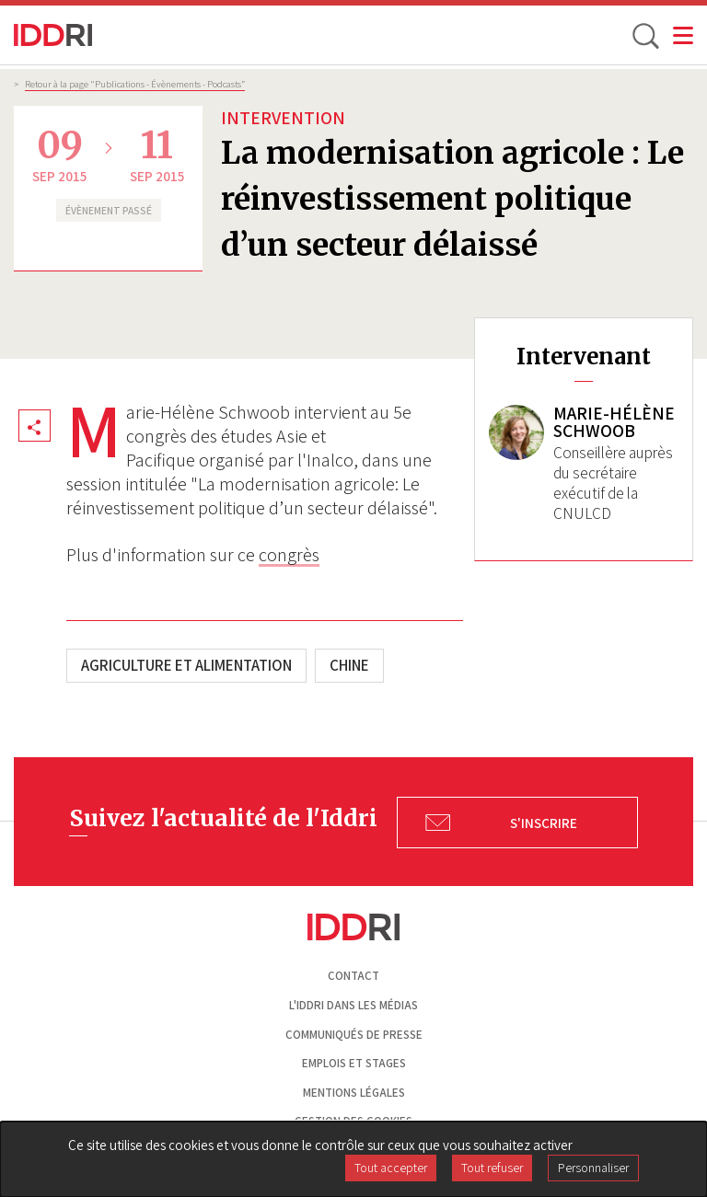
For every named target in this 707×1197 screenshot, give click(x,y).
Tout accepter (390, 1167)
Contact (353, 976)
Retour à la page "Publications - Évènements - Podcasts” (135, 83)
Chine (349, 665)
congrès (289, 555)
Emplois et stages (354, 1063)
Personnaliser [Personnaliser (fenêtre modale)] (593, 1167)
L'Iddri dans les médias (353, 1005)
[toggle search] (644, 35)
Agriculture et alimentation (186, 665)
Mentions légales (354, 1092)
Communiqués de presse (354, 1034)
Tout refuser (492, 1167)
